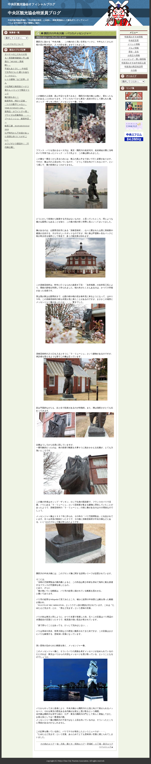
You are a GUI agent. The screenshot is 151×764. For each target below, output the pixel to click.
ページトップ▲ (106, 747)
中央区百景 (134, 40)
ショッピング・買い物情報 (134, 59)
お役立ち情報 (134, 55)
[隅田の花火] (42, 37)
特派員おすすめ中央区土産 (134, 63)
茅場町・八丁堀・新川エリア (100, 744)
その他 (134, 70)
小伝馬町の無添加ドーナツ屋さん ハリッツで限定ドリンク (17, 90)
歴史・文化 (134, 52)
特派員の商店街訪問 (134, 67)
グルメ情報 (134, 48)
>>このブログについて (13, 44)
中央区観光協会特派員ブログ (34, 13)
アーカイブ (131, 76)
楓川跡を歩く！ (12, 97)
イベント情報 (134, 44)
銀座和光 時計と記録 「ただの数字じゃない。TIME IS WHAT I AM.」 (16, 104)
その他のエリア (47, 744)
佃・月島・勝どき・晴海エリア (71, 744)
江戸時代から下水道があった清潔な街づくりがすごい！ (17, 136)
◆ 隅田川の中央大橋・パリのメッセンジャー (66, 33)
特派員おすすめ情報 (134, 37)
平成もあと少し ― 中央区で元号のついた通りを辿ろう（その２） (17, 72)
